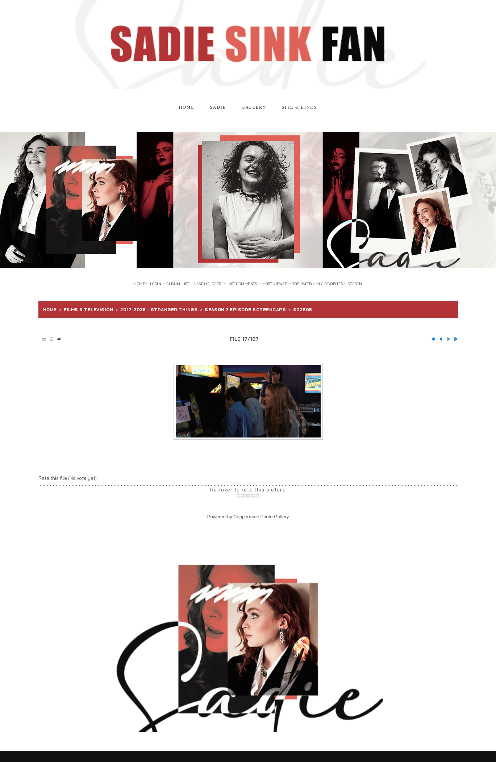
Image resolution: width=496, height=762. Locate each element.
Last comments (241, 283)
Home (187, 107)
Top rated (302, 283)
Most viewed (274, 283)
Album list (177, 283)
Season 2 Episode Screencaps (245, 309)
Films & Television (88, 309)
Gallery (254, 107)
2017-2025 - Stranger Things (158, 309)
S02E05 (302, 309)
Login (155, 283)
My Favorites (330, 283)
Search (355, 283)
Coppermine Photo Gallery (261, 516)
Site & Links (299, 107)
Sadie (218, 107)
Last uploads (207, 283)
